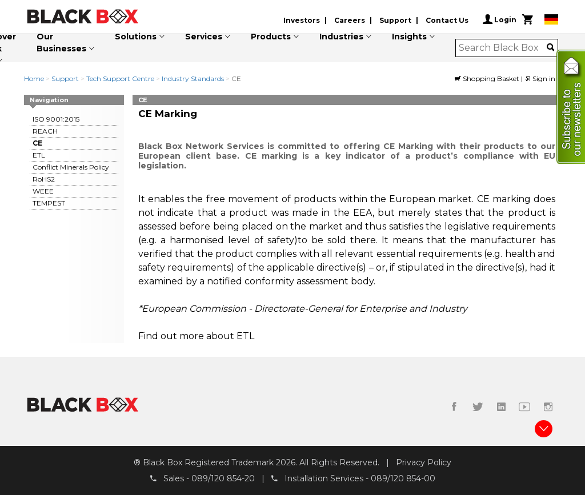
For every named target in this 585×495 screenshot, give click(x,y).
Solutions (136, 36)
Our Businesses (61, 42)
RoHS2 (44, 179)
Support (395, 20)
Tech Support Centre (120, 78)
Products (271, 36)
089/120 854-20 (223, 478)
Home (34, 78)
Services (203, 36)
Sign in (539, 78)
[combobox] (503, 48)
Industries (341, 36)
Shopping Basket (488, 78)
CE (37, 143)
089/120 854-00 (403, 478)
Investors (301, 20)
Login (499, 19)
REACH (45, 131)
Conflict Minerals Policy (71, 167)
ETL (39, 155)
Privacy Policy (423, 462)
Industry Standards (193, 78)
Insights (409, 36)
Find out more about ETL (196, 336)
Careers (349, 20)
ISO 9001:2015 (56, 119)
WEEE (43, 191)
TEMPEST (49, 203)
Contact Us (447, 20)
